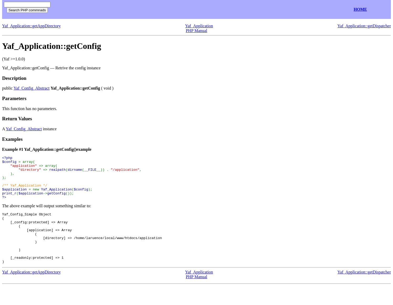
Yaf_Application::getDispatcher (364, 26)
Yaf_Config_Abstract (31, 88)
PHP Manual (196, 30)
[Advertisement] (115, 10)
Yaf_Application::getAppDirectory (31, 26)
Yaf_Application (199, 26)
